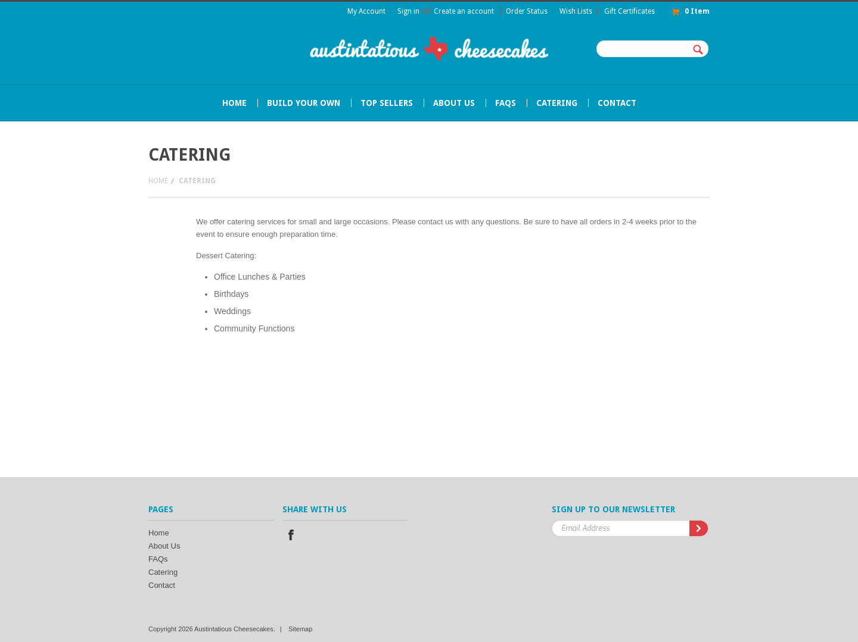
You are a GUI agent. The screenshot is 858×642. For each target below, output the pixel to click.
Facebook (290, 535)
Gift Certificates (629, 11)
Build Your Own (303, 103)
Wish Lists (575, 11)
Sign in (408, 11)
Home (158, 181)
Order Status (527, 11)
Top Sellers (386, 103)
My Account (366, 11)
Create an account (464, 11)
